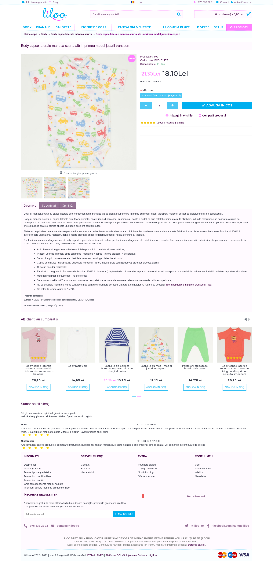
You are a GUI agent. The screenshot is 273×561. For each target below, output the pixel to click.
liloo (156, 56)
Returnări (86, 468)
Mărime (147, 90)
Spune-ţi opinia (175, 122)
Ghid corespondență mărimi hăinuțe (43, 483)
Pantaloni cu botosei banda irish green (195, 367)
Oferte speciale (146, 476)
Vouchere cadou (147, 464)
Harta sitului (87, 472)
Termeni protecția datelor (37, 472)
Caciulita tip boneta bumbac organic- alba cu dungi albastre (117, 368)
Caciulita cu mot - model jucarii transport (156, 367)
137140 (91, 555)
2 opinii (161, 122)
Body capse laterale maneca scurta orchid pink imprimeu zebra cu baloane (38, 369)
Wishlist (199, 472)
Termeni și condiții (33, 480)
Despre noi (30, 464)
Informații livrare (32, 468)
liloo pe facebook (196, 496)
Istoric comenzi (203, 468)
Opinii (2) (67, 205)
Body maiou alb (78, 365)
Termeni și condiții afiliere (37, 476)
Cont (197, 464)
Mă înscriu (124, 514)
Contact (85, 464)
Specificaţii (49, 205)
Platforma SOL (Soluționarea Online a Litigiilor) (131, 555)
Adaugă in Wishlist (181, 115)
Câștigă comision (147, 468)
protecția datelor (196, 544)
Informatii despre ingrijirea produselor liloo (188, 284)
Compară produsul (214, 115)
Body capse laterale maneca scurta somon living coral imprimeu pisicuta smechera (234, 369)
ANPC (100, 555)
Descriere (30, 205)
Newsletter (200, 476)
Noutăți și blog (146, 472)
